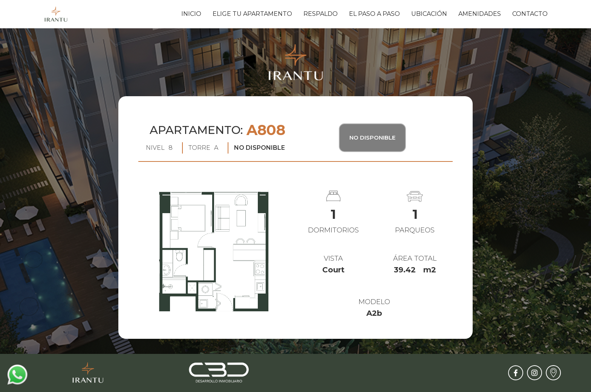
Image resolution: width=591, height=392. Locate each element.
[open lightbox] (213, 252)
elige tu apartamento (252, 13)
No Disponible (372, 137)
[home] (56, 14)
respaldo (320, 13)
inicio (191, 13)
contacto (530, 13)
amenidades (479, 13)
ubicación (429, 13)
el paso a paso (374, 13)
